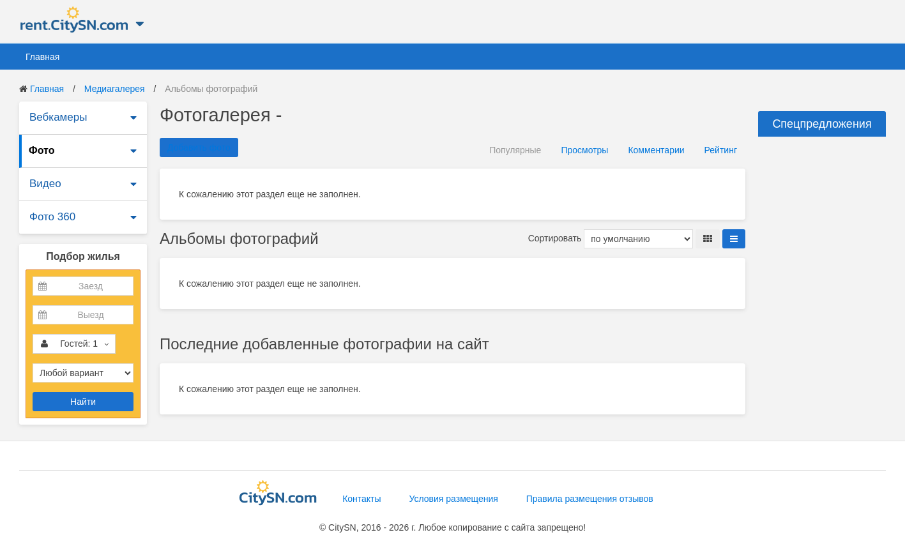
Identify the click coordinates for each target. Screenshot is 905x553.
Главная (42, 57)
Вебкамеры (58, 117)
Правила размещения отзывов (589, 499)
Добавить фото (199, 147)
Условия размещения (453, 499)
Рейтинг (720, 150)
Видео (45, 184)
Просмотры (584, 150)
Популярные (515, 150)
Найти (83, 402)
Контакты (361, 499)
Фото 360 (52, 217)
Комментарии (656, 150)
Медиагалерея (114, 89)
